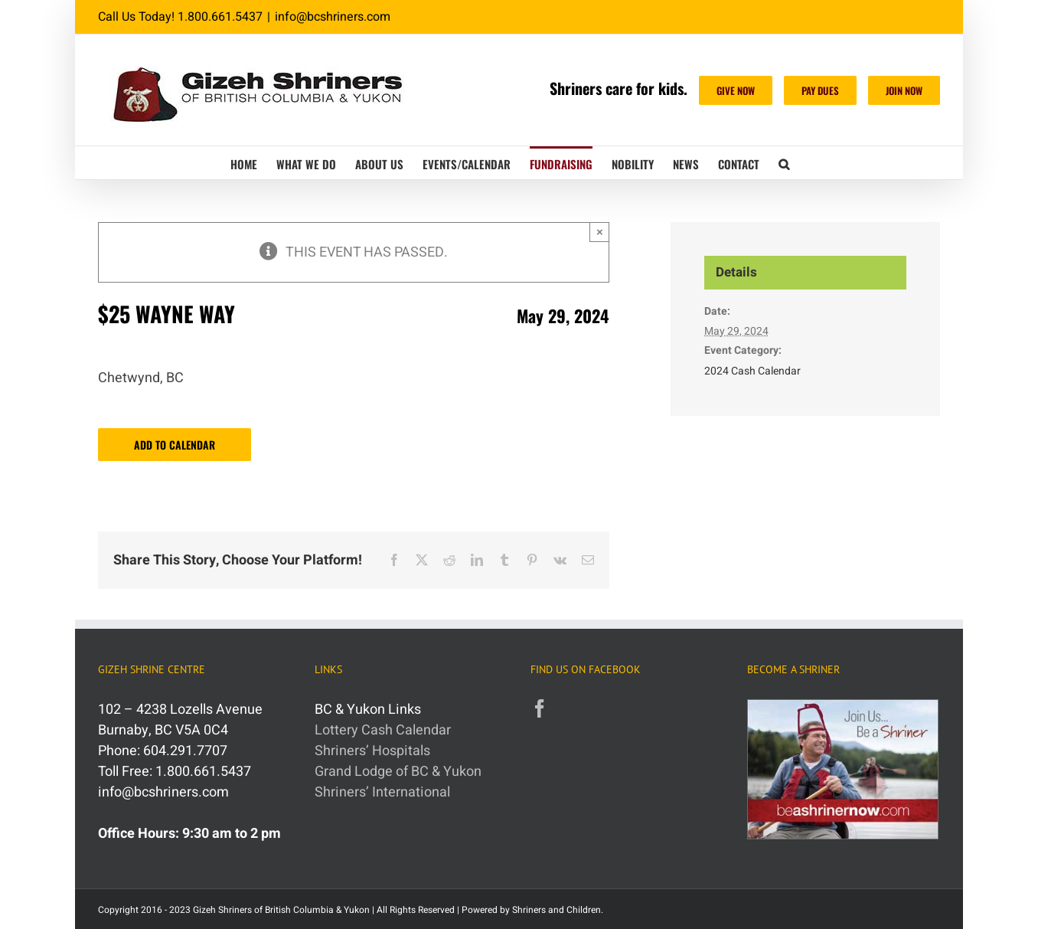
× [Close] (599, 231)
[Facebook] (539, 708)
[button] (783, 162)
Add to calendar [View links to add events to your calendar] (174, 444)
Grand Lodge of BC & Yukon (398, 771)
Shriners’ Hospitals (372, 751)
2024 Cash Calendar (752, 371)
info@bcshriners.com (332, 17)
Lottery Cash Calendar (383, 730)
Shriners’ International (382, 792)
